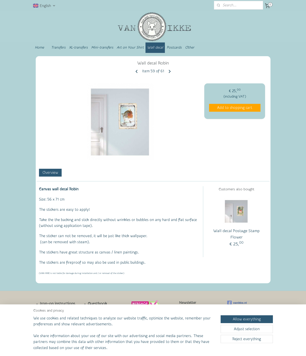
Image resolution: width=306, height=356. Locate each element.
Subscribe (190, 322)
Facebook (48, 325)
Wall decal (155, 47)
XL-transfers (78, 47)
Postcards (174, 47)
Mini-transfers (102, 47)
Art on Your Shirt (130, 47)
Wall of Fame (96, 318)
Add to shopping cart (234, 108)
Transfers (58, 47)
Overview (50, 172)
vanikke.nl (237, 302)
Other (189, 47)
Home (39, 47)
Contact (47, 318)
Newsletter (49, 311)
